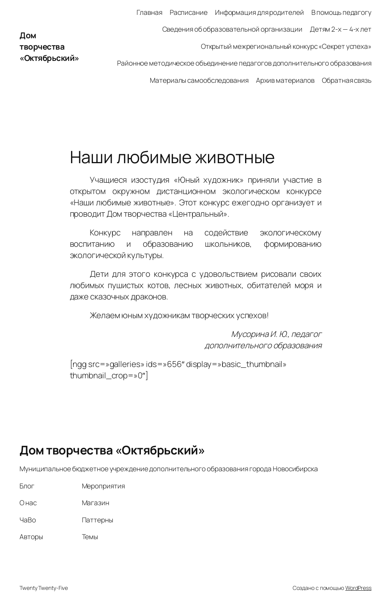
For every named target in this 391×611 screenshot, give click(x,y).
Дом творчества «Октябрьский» (49, 46)
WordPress (358, 587)
